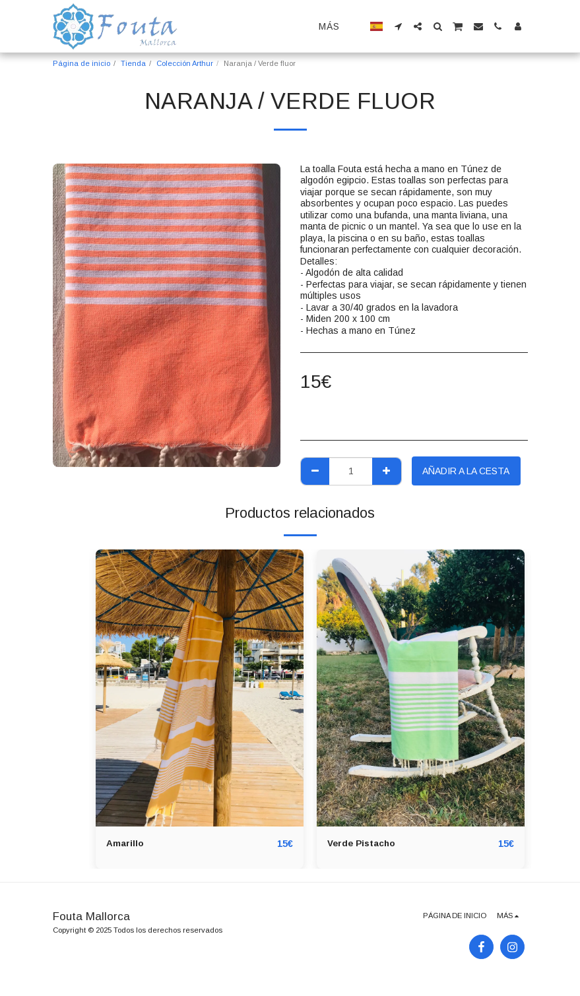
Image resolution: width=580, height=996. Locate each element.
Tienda (133, 63)
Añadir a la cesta (465, 471)
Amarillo (125, 843)
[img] (200, 687)
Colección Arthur (184, 63)
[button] (398, 26)
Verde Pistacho (363, 843)
